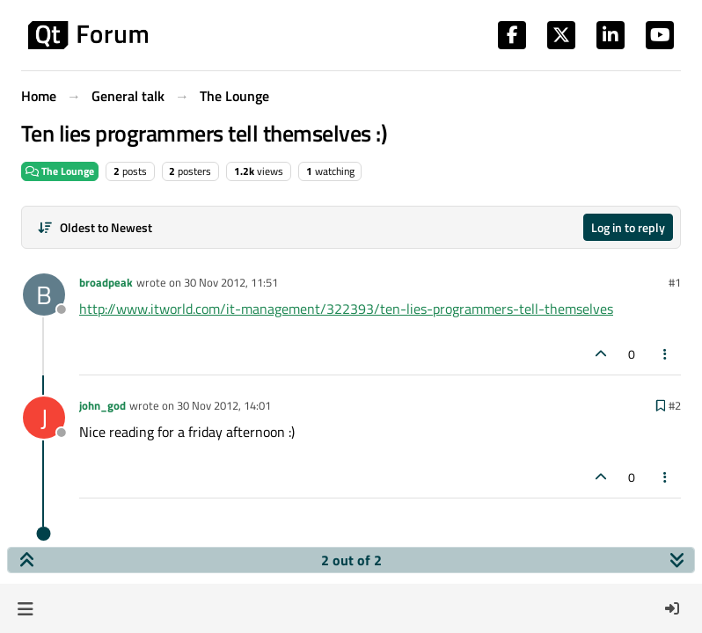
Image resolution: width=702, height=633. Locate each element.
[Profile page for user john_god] (44, 418)
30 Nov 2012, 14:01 (224, 405)
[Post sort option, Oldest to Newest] (94, 227)
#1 (675, 282)
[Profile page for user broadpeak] (44, 294)
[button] (25, 608)
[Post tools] (666, 353)
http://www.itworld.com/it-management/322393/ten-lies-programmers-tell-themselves (346, 308)
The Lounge (60, 171)
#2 (675, 405)
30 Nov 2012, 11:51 (231, 282)
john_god (102, 405)
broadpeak (106, 282)
